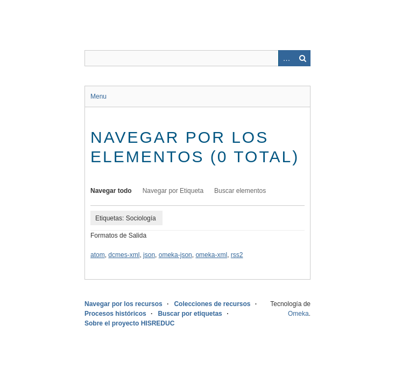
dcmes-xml (123, 255)
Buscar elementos (240, 191)
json (149, 255)
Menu (98, 96)
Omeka (298, 313)
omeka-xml (211, 255)
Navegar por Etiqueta (173, 191)
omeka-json (175, 255)
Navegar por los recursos (123, 304)
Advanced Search (286, 58)
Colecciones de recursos (212, 304)
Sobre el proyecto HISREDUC (129, 323)
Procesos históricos (115, 313)
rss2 (237, 255)
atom (97, 255)
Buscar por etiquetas (190, 313)
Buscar (302, 58)
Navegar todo (111, 191)
